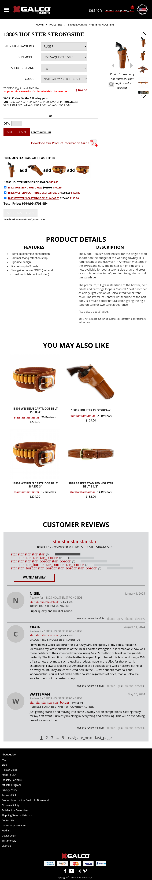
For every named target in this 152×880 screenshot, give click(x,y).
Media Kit (7, 830)
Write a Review (34, 577)
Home (40, 24)
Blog (4, 764)
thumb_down (133, 618)
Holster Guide (9, 769)
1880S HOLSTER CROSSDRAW (25, 187)
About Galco (9, 754)
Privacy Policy (9, 790)
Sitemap (6, 845)
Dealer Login (9, 835)
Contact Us (8, 820)
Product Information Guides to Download (25, 800)
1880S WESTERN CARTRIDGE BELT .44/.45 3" (33, 198)
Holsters (55, 24)
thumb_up (113, 618)
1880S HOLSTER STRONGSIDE (21, 182)
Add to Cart (16, 132)
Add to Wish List (41, 132)
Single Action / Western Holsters (91, 24)
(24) (48, 554)
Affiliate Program (11, 785)
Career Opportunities (14, 825)
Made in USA (9, 774)
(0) (73, 561)
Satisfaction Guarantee (15, 810)
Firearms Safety (10, 805)
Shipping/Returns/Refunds (17, 815)
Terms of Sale (9, 795)
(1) (60, 558)
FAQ (4, 759)
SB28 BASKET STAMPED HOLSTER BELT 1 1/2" (90, 485)
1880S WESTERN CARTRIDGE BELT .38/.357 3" (34, 192)
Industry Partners (11, 779)
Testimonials (9, 840)
